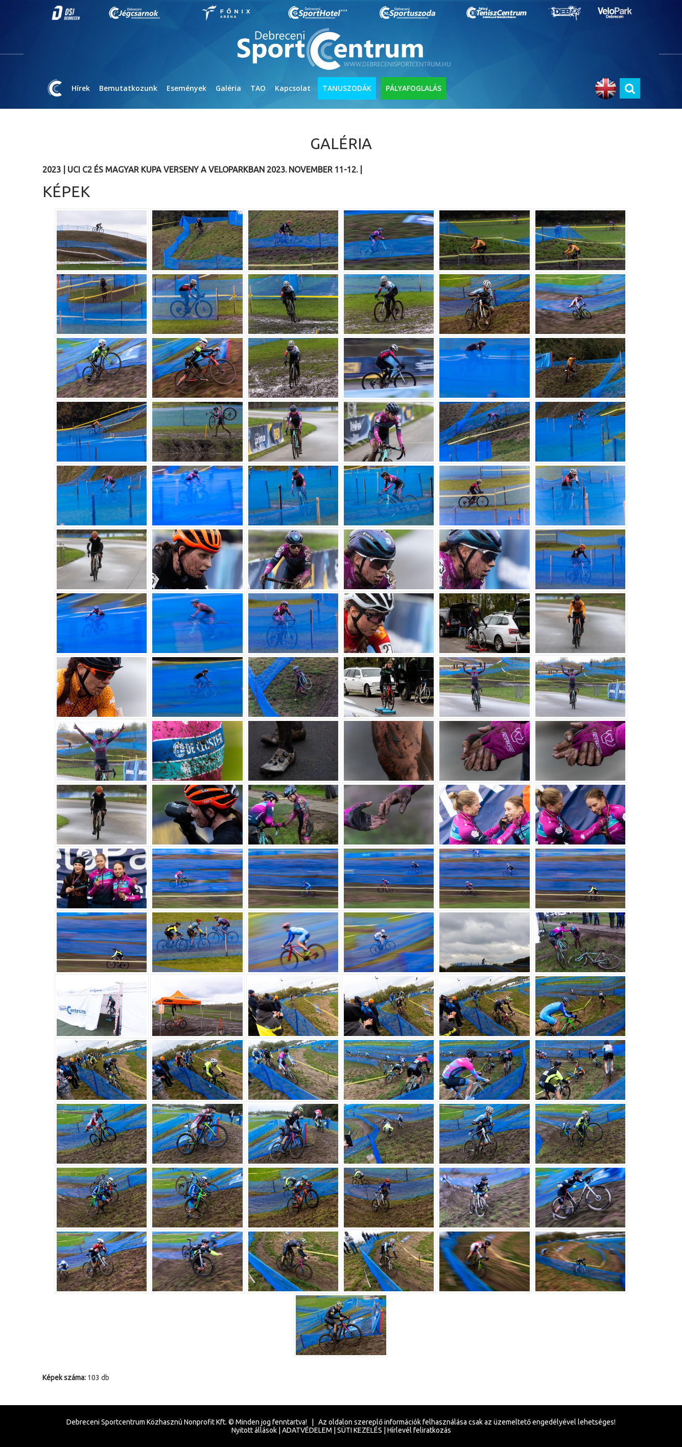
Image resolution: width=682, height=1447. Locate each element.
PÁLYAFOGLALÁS (413, 88)
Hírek (81, 88)
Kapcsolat (293, 88)
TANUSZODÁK (346, 88)
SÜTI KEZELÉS (359, 1430)
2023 (51, 169)
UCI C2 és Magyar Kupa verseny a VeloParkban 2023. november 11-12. (213, 169)
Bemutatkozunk (128, 88)
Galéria (228, 88)
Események (186, 88)
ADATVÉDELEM (307, 1430)
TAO (258, 88)
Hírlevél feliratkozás (419, 1430)
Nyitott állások (254, 1430)
